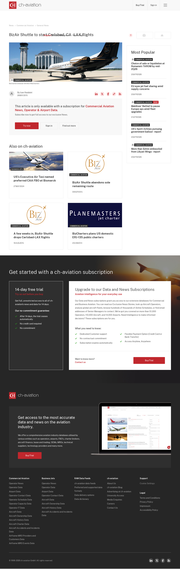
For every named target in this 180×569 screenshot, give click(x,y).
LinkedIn (96, 94)
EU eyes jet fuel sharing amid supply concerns (147, 87)
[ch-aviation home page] (25, 5)
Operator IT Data (17, 508)
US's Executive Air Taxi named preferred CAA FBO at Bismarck (36, 179)
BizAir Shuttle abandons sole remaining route (92, 184)
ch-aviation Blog (114, 488)
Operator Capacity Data (20, 504)
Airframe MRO (123, 5)
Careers (111, 504)
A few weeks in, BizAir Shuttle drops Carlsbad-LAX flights (34, 235)
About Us (111, 484)
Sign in (153, 5)
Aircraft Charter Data (19, 524)
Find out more (69, 126)
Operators (65, 5)
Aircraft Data (15, 512)
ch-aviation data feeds (85, 484)
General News (43, 26)
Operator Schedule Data (20, 500)
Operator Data (15, 488)
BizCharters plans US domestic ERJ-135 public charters (93, 235)
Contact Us (112, 508)
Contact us (80, 362)
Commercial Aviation (25, 26)
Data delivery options (84, 495)
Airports (106, 5)
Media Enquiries (114, 500)
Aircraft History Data (19, 520)
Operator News (16, 484)
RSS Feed (120, 94)
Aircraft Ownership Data (20, 516)
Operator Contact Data (20, 496)
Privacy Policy (146, 502)
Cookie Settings (147, 484)
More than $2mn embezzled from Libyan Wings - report (146, 150)
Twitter (157, 561)
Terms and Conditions (150, 498)
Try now (26, 126)
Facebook (108, 94)
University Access (115, 496)
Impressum (145, 506)
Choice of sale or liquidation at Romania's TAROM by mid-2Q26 (148, 66)
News (52, 5)
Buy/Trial (140, 5)
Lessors (79, 5)
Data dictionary (81, 499)
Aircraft (93, 5)
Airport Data (15, 492)
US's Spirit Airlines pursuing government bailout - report (146, 130)
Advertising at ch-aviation (119, 492)
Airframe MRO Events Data (21, 543)
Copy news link (114, 94)
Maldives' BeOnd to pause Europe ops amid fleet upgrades (145, 109)
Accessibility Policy (149, 510)
